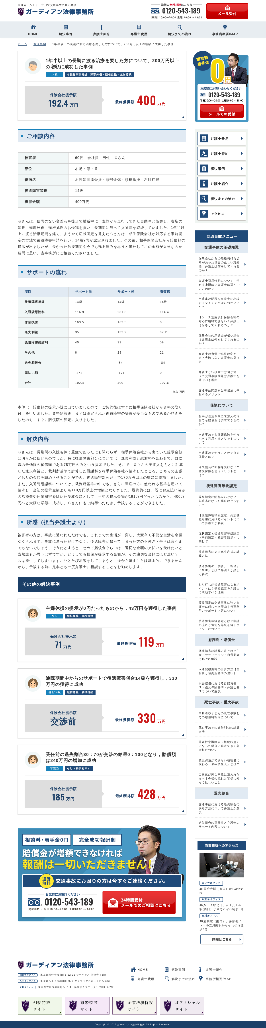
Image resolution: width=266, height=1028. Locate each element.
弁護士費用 (139, 30)
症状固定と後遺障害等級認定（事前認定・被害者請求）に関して (219, 537)
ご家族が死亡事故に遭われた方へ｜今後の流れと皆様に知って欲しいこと (219, 778)
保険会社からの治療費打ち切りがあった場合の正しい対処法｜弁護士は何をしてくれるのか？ (219, 264)
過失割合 (221, 793)
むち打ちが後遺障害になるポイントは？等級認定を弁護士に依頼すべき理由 (219, 588)
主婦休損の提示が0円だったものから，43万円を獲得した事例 (111, 608)
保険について (221, 405)
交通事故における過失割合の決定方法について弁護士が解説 (219, 808)
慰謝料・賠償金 (221, 640)
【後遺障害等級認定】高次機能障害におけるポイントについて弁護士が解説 (219, 519)
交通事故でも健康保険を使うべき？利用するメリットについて (219, 438)
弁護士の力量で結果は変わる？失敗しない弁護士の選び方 (219, 358)
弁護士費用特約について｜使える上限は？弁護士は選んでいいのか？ (219, 284)
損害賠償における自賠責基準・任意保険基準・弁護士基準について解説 (219, 687)
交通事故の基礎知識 (221, 247)
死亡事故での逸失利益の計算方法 (219, 729)
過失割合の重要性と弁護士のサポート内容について (219, 824)
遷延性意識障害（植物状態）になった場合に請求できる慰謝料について (219, 746)
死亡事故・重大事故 (221, 702)
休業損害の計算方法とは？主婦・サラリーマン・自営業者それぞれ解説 (219, 654)
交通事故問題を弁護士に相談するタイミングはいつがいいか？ (219, 302)
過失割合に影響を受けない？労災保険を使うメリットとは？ (219, 471)
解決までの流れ (180, 30)
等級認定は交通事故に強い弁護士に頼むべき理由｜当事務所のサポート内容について (219, 606)
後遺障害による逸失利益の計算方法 (219, 553)
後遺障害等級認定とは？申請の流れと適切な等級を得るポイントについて (219, 625)
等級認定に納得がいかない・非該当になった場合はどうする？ (219, 501)
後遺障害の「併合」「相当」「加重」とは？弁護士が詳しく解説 (219, 570)
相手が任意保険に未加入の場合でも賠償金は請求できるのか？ (219, 420)
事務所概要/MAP (225, 30)
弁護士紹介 (101, 30)
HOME (33, 30)
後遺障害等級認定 (221, 486)
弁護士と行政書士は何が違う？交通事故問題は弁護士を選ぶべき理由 (219, 376)
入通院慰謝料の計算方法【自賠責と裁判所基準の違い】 (219, 671)
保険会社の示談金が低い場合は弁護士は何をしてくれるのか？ (219, 339)
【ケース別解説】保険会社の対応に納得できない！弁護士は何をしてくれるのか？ (219, 321)
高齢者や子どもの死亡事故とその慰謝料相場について (219, 715)
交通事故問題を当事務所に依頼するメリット (219, 392)
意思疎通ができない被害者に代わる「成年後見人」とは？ (219, 762)
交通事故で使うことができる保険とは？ (219, 454)
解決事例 (65, 30)
